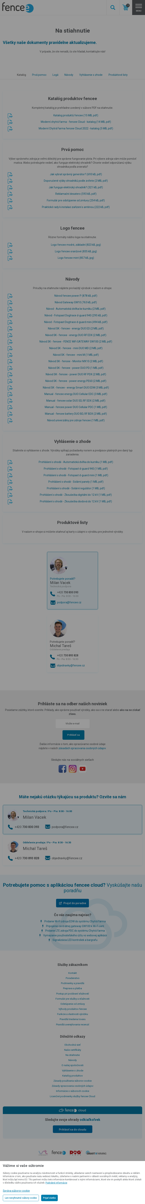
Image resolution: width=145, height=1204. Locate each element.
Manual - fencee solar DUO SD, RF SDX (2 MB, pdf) (75, 400)
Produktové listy (118, 74)
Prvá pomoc (39, 74)
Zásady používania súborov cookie (72, 1080)
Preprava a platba (72, 988)
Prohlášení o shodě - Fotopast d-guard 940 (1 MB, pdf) (76, 468)
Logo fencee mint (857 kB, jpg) (76, 257)
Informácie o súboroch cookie (72, 1091)
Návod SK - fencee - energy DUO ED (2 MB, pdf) (76, 328)
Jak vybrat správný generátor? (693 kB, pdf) (76, 174)
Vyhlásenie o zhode (91, 74)
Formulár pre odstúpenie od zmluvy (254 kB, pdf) (76, 200)
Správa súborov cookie (16, 1190)
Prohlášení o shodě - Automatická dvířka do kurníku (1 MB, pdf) (76, 462)
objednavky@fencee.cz (71, 665)
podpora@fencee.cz (69, 602)
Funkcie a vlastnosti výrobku (72, 1014)
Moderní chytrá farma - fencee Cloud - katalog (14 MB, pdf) (76, 121)
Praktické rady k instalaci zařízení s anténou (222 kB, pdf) (76, 207)
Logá (55, 74)
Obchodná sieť (72, 1044)
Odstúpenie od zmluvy (72, 1003)
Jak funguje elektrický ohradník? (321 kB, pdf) (76, 187)
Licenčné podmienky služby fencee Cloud (72, 1096)
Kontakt (72, 973)
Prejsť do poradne (74, 903)
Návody (68, 74)
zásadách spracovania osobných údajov (82, 748)
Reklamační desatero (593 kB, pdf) (75, 193)
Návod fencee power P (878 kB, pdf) (75, 295)
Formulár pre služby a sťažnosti (72, 998)
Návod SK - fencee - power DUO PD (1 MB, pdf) (75, 367)
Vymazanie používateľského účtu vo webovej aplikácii (75, 935)
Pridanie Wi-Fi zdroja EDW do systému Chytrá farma (75, 921)
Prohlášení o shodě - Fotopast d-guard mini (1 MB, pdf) (76, 475)
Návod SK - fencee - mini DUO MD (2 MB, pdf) (76, 348)
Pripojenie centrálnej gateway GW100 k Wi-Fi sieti (75, 926)
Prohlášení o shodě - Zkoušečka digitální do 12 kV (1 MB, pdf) (76, 494)
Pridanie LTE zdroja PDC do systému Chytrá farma (75, 930)
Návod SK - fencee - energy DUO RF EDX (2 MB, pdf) (75, 335)
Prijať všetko (49, 1198)
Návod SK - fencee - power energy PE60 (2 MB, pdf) (75, 380)
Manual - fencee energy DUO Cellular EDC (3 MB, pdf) (75, 394)
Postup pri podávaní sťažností (72, 993)
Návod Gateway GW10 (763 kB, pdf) (76, 302)
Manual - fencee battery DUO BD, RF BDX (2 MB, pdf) (76, 413)
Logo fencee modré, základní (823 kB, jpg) (76, 244)
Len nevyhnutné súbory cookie (21, 1198)
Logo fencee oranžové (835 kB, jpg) (76, 251)
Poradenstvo (72, 978)
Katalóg (21, 74)
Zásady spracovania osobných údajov (72, 1085)
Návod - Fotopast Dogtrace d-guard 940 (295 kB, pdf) (76, 315)
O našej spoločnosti (72, 1065)
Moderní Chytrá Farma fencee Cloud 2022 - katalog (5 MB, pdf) (76, 128)
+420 (76, 594)
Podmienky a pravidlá (72, 983)
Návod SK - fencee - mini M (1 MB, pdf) (76, 354)
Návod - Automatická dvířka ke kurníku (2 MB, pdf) (76, 308)
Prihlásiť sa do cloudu (72, 1129)
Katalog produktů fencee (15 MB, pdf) (75, 115)
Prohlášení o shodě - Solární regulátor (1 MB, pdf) (76, 488)
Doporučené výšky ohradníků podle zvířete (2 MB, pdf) (76, 180)
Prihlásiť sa (73, 734)
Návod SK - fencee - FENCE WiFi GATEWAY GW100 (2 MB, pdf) (75, 341)
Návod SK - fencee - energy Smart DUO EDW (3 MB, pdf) (76, 387)
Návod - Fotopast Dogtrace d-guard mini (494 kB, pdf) (75, 322)
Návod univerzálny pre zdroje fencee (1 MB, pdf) (76, 420)
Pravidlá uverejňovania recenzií (72, 1024)
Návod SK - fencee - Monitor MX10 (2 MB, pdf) (76, 361)
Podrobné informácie (56, 1182)
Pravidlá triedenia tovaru (73, 1019)
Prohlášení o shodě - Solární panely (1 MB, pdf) (75, 481)
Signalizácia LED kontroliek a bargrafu (74, 939)
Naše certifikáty (72, 1049)
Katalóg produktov (72, 1075)
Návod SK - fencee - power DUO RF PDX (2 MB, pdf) (76, 374)
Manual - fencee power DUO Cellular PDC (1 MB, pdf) (76, 407)
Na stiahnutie (73, 1055)
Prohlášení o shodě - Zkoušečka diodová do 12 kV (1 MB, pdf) (76, 501)
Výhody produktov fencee (73, 1009)
